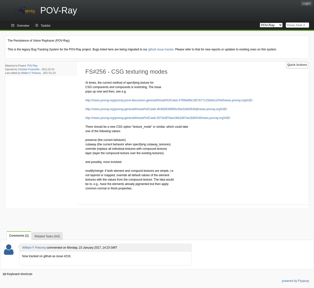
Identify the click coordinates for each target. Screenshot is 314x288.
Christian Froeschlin (28, 69)
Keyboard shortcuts (17, 274)
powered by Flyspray (295, 281)
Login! (306, 3)
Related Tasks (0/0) (47, 236)
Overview (23, 25)
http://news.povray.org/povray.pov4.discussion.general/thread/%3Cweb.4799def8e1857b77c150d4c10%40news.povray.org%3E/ (169, 100)
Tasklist (45, 25)
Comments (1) (19, 235)
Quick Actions (297, 65)
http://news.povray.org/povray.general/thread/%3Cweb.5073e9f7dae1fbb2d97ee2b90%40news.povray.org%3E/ (157, 118)
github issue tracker (160, 49)
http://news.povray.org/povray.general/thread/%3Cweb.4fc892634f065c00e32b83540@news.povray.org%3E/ (156, 109)
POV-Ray (32, 65)
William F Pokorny (31, 73)
